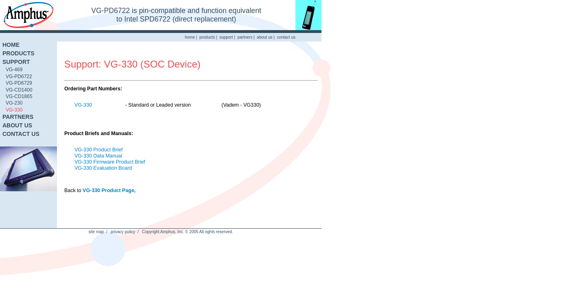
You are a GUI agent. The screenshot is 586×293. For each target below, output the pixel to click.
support (226, 37)
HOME (11, 45)
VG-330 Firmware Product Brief (109, 162)
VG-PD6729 (19, 83)
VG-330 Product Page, (109, 190)
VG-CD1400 (19, 90)
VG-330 (14, 110)
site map (96, 232)
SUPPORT (16, 62)
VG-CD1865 (19, 96)
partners (244, 37)
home (190, 37)
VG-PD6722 (19, 76)
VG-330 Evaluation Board (103, 168)
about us (264, 37)
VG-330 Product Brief (98, 150)
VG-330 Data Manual (98, 156)
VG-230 (14, 103)
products (207, 37)
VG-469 (14, 69)
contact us (286, 37)
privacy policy (123, 232)
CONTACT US (20, 134)
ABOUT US (17, 125)
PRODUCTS (18, 53)
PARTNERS (17, 117)
